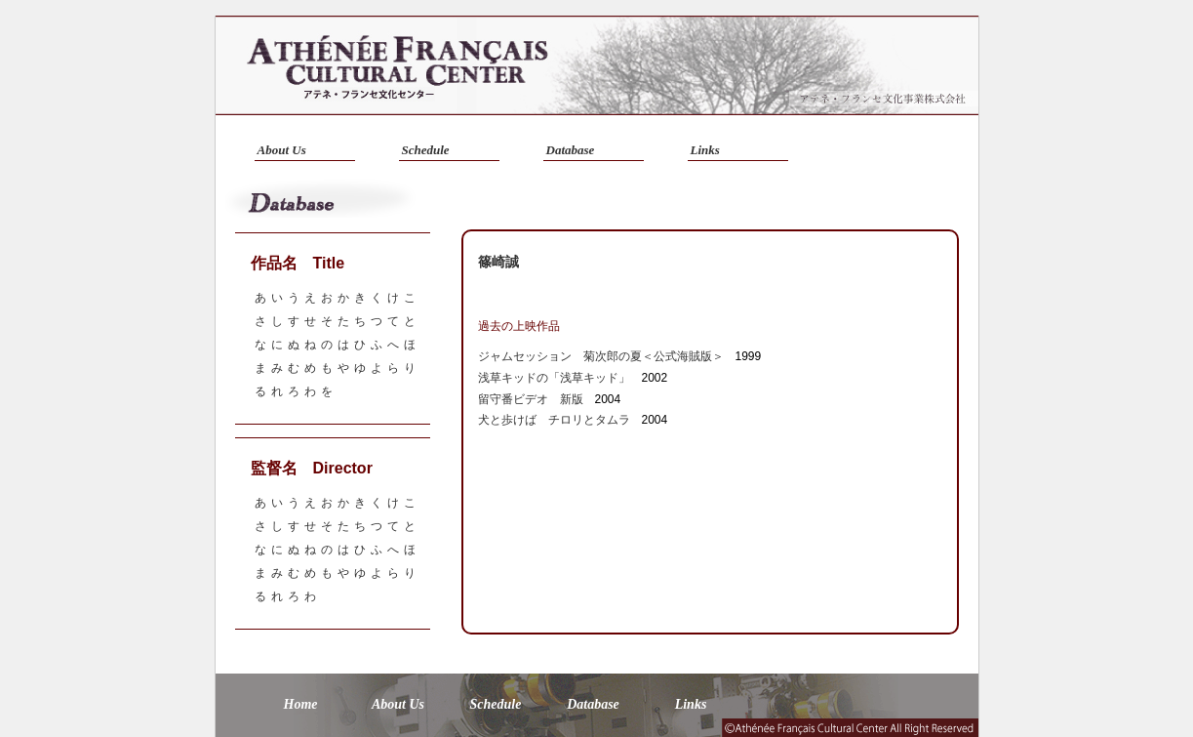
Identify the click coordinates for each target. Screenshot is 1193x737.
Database (570, 150)
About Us (282, 150)
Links (705, 150)
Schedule (426, 150)
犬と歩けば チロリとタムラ (554, 420)
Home (301, 704)
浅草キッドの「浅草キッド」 (554, 378)
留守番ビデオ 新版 (530, 399)
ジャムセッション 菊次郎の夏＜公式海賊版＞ (601, 356)
